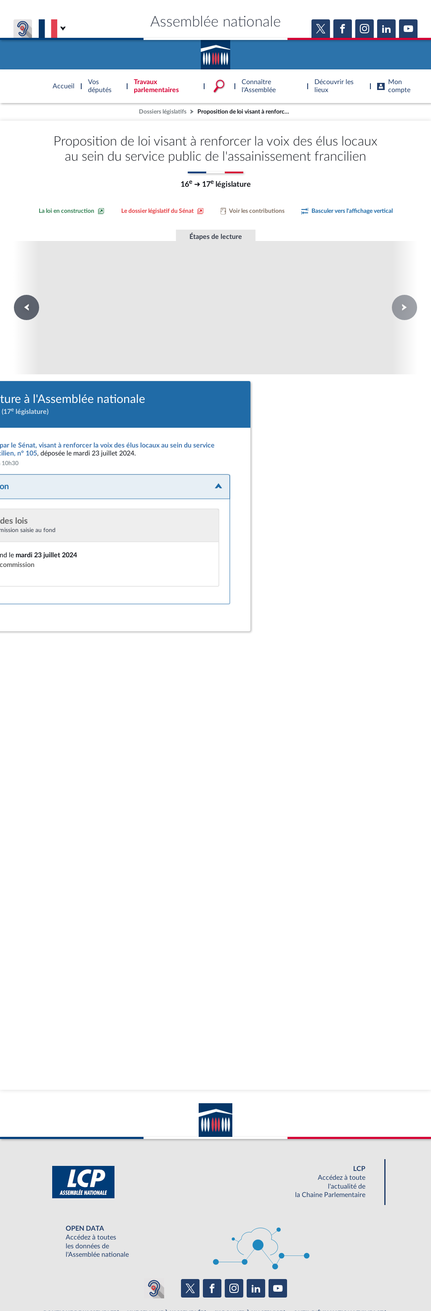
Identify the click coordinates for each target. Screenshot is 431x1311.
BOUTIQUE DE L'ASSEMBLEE (79, 1264)
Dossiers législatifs (162, 112)
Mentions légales (100, 1283)
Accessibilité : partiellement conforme (170, 1283)
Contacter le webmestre (248, 1283)
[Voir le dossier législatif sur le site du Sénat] (162, 211)
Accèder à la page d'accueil (215, 51)
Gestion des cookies (327, 1283)
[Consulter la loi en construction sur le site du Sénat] (71, 211)
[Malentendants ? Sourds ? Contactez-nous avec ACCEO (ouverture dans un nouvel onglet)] (154, 1240)
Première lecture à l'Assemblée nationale (101, 292)
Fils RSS (290, 1283)
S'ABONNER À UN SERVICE (248, 1264)
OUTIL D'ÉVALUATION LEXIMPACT (338, 1264)
